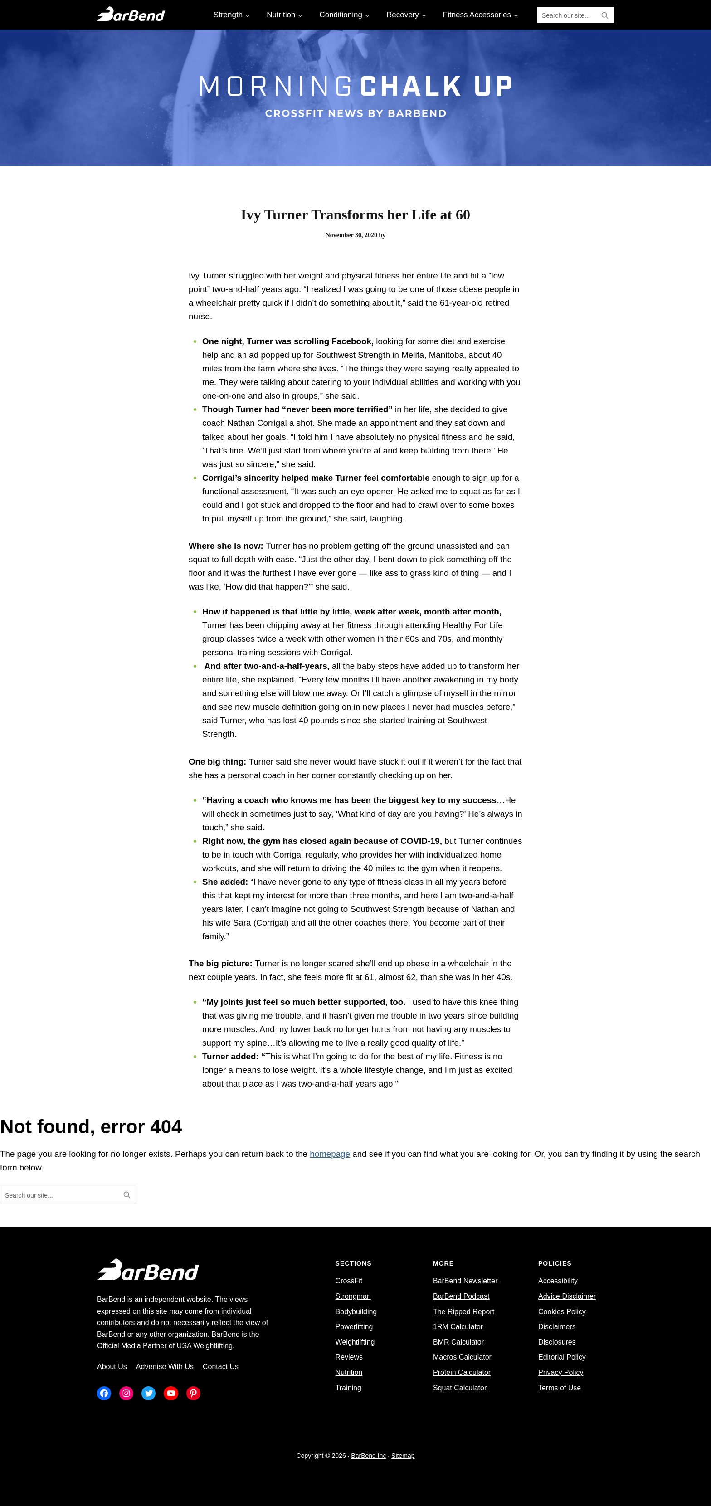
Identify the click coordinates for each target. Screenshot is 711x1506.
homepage (330, 1154)
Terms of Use (559, 1388)
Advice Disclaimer (567, 1296)
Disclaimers (557, 1327)
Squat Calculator (460, 1388)
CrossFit (349, 1281)
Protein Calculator (462, 1372)
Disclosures (557, 1342)
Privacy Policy (561, 1372)
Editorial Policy (562, 1357)
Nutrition (349, 1372)
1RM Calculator (458, 1327)
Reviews (349, 1357)
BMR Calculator (458, 1342)
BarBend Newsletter (465, 1281)
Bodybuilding (356, 1312)
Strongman (353, 1296)
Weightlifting (355, 1342)
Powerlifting (354, 1327)
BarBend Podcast (461, 1296)
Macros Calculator (462, 1357)
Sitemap (402, 1455)
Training (348, 1388)
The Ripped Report (463, 1312)
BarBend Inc (368, 1455)
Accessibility (558, 1281)
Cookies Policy (562, 1312)
